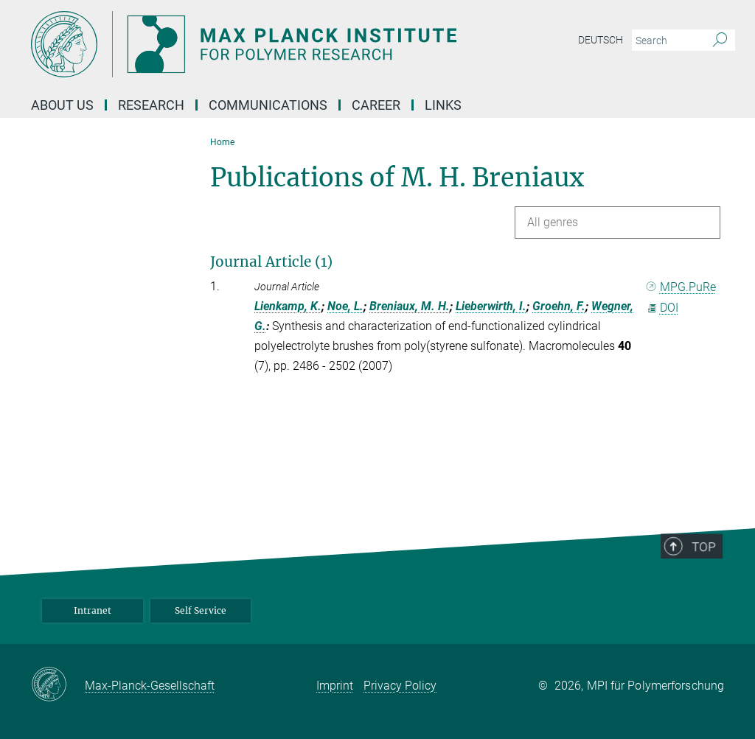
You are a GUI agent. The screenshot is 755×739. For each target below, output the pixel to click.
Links (443, 105)
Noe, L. (345, 306)
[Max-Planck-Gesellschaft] (58, 685)
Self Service (200, 610)
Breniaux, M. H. (409, 306)
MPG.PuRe (681, 287)
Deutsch (600, 40)
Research (151, 105)
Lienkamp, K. (287, 306)
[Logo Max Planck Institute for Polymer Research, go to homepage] (307, 44)
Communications (268, 105)
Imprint (334, 686)
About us (62, 105)
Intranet (92, 610)
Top (707, 570)
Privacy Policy (399, 686)
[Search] (720, 40)
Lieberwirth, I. (491, 306)
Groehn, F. (558, 306)
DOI (662, 308)
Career (376, 105)
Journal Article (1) (271, 261)
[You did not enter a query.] (667, 40)
